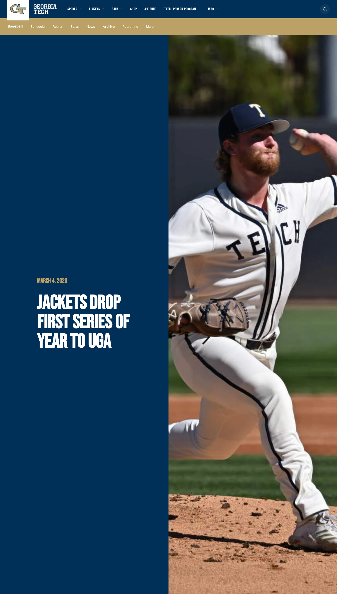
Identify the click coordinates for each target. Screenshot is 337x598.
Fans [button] (121, 11)
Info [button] (230, 11)
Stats (74, 30)
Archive (109, 30)
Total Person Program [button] (194, 11)
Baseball (15, 30)
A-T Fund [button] (160, 11)
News (91, 30)
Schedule (38, 30)
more (150, 30)
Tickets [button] (98, 11)
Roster (58, 30)
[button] (325, 11)
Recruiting (130, 30)
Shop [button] (142, 11)
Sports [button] (73, 11)
